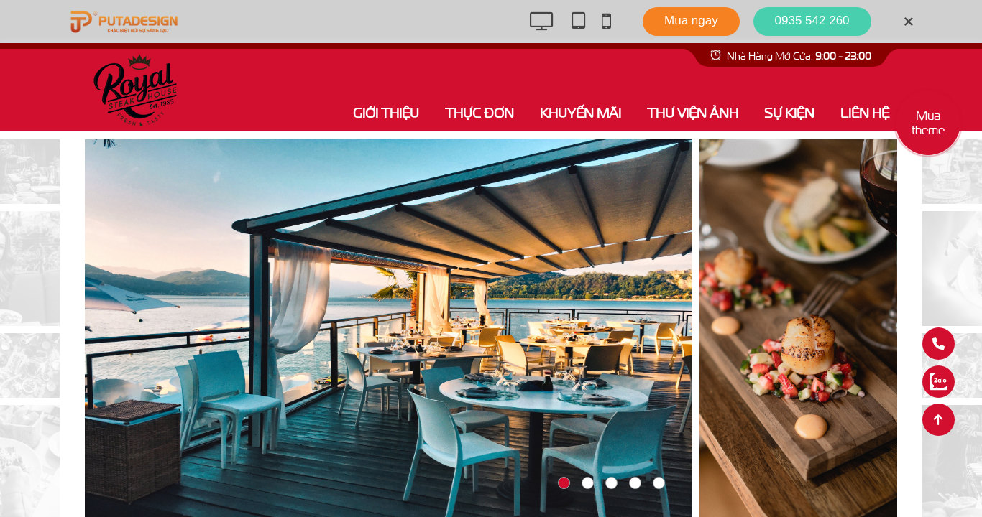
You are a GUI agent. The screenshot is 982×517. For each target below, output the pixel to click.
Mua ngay (691, 20)
